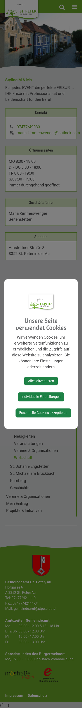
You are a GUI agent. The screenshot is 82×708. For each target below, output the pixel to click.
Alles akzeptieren (41, 381)
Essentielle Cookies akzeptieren (43, 413)
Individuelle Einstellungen (41, 397)
